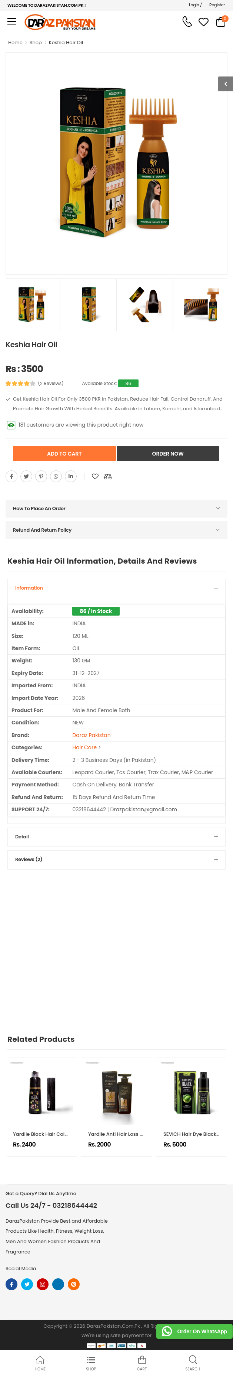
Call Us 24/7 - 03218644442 (51, 1205)
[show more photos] (225, 83)
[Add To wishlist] (95, 476)
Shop (36, 42)
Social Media (21, 1268)
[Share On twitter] (26, 476)
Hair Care (84, 747)
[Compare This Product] (107, 476)
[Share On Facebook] (11, 476)
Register (217, 5)
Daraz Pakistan (91, 735)
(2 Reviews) (51, 383)
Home (15, 42)
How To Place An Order (39, 508)
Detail (22, 836)
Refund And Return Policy (42, 530)
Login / (195, 5)
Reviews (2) (28, 859)
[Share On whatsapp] (56, 476)
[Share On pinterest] (41, 476)
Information (29, 587)
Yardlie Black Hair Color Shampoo (53, 1134)
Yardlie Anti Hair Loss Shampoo (125, 1134)
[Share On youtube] (71, 476)
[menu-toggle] (11, 21)
